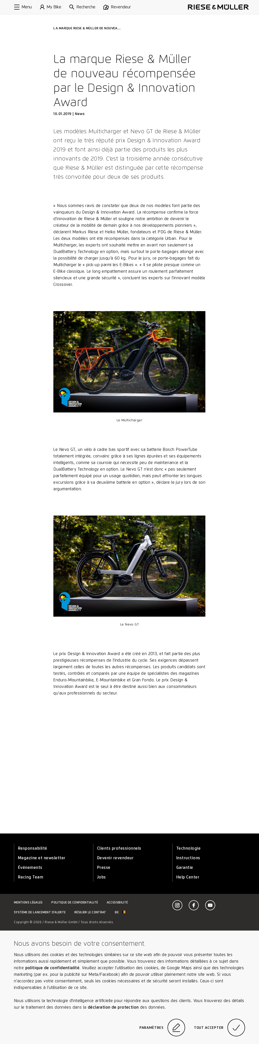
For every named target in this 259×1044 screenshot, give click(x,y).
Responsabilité (32, 848)
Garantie (184, 867)
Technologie (188, 848)
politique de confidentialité (52, 967)
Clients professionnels (119, 848)
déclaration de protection (113, 1007)
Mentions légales (28, 902)
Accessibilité (117, 902)
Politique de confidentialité (74, 902)
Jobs (101, 877)
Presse (104, 867)
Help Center (187, 877)
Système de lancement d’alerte (40, 912)
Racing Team (30, 877)
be (120, 912)
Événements (30, 867)
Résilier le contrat (90, 912)
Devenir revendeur (115, 857)
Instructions (188, 857)
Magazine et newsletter (42, 857)
